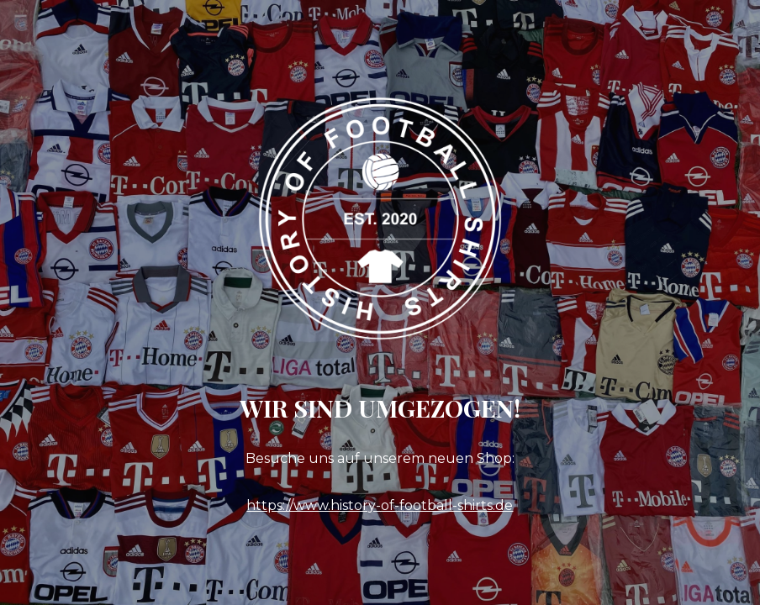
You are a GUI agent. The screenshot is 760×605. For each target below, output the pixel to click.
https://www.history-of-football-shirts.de (379, 505)
